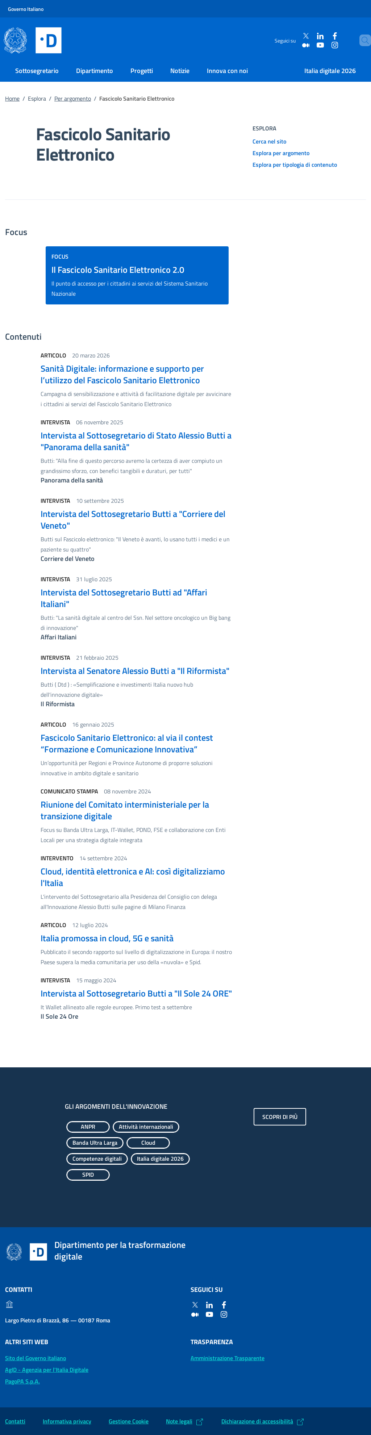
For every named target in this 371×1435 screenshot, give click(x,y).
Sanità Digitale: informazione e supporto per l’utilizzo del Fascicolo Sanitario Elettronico (122, 374)
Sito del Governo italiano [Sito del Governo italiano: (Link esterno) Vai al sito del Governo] (35, 1358)
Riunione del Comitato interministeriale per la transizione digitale (125, 810)
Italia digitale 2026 (330, 71)
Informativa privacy (67, 1421)
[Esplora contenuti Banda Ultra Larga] (95, 1143)
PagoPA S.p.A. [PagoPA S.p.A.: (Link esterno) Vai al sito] (22, 1381)
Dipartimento (94, 71)
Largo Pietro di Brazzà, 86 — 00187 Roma (57, 1320)
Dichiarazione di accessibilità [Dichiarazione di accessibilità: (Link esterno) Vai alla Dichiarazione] (257, 1421)
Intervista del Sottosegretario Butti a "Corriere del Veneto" (133, 519)
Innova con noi (227, 71)
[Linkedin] (314, 36)
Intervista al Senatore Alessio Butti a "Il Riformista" (135, 670)
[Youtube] (314, 44)
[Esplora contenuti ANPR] (88, 1127)
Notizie (179, 71)
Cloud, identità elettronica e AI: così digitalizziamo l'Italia (133, 877)
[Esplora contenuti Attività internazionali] (146, 1127)
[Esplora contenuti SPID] (88, 1175)
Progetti (141, 71)
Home (12, 98)
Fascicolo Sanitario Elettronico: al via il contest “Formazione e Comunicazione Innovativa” (127, 743)
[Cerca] (362, 40)
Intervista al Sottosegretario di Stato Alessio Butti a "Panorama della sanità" (136, 441)
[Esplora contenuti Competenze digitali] (97, 1159)
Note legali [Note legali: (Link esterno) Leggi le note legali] (179, 1421)
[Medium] (300, 44)
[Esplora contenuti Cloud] (148, 1143)
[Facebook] (329, 36)
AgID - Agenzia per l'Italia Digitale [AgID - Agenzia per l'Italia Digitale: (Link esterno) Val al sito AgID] (46, 1369)
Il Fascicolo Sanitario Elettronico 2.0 (117, 269)
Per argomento (72, 98)
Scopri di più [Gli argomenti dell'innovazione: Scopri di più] (279, 1116)
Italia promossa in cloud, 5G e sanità (107, 938)
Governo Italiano (25, 9)
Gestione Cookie (129, 1421)
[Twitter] (300, 36)
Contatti (15, 1421)
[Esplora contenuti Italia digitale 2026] (160, 1159)
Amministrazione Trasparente (227, 1358)
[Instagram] (329, 44)
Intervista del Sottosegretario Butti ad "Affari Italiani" (124, 598)
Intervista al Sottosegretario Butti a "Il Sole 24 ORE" (136, 993)
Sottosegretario (37, 71)
